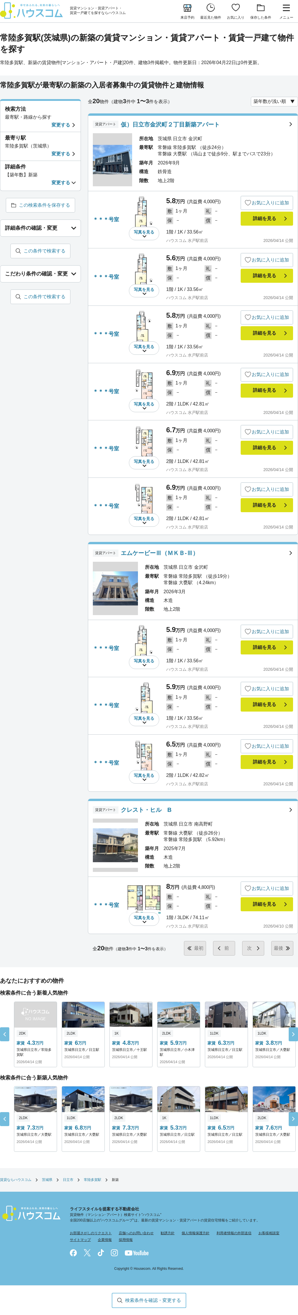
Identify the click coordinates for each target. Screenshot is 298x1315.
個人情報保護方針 (196, 1233)
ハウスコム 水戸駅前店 (187, 240)
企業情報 (105, 1240)
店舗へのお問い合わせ (136, 1233)
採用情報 (126, 1240)
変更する (61, 124)
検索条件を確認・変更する (153, 1300)
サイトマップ (80, 1240)
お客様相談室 (268, 1233)
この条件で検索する (44, 250)
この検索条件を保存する (44, 205)
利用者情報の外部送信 (234, 1233)
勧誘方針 (168, 1233)
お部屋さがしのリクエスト (91, 1233)
